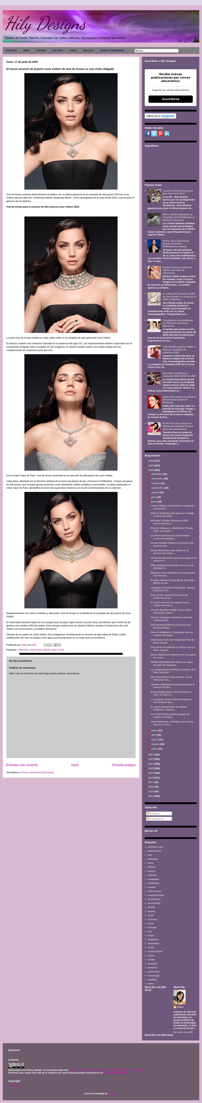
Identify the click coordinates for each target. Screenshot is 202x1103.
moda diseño (155, 951)
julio (154, 497)
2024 (151, 470)
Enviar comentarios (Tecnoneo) (37, 772)
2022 (151, 759)
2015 (151, 791)
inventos (152, 919)
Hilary (180, 1007)
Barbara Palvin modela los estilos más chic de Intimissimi (177, 270)
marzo (155, 739)
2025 (151, 465)
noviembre (157, 478)
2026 (151, 460)
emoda (151, 911)
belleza (151, 867)
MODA (26, 50)
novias (151, 959)
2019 (151, 773)
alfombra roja (155, 847)
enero (154, 748)
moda (61, 649)
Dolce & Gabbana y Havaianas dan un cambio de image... (171, 634)
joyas (54, 649)
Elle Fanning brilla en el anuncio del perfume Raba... (170, 626)
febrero (155, 744)
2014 (151, 796)
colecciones (35, 649)
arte (150, 855)
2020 (151, 768)
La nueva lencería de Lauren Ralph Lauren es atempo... (170, 537)
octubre (156, 483)
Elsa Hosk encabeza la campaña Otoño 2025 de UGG (179, 374)
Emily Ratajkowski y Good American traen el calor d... (170, 693)
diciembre (157, 474)
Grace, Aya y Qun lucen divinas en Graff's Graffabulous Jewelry (176, 243)
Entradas (153, 813)
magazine (153, 939)
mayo (154, 730)
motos (151, 955)
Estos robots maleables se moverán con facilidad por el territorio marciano (179, 217)
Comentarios (155, 818)
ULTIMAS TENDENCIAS (112, 50)
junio (154, 501)
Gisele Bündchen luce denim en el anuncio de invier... (169, 552)
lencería (152, 927)
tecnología (153, 975)
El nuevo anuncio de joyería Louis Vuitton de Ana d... (169, 604)
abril (154, 735)
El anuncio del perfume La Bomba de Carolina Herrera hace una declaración (178, 426)
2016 (151, 786)
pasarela (152, 963)
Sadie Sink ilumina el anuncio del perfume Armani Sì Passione (179, 400)
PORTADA (11, 50)
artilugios (153, 859)
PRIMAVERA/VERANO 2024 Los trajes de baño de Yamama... (171, 663)
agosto (155, 492)
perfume (152, 967)
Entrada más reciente (22, 765)
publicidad (153, 971)
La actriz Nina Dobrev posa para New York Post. (178, 192)
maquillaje (153, 943)
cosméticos (154, 899)
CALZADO (57, 50)
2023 (151, 754)
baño (150, 863)
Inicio (75, 765)
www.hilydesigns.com (116, 1072)
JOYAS (73, 50)
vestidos (152, 979)
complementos (156, 895)
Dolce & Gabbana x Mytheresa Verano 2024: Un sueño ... (171, 529)
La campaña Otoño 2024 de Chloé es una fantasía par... (171, 701)
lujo (150, 931)
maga (151, 935)
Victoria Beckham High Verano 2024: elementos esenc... (170, 611)
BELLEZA (88, 50)
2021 (151, 763)
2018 (151, 777)
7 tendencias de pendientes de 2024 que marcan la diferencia (178, 323)
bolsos (151, 871)
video (151, 983)
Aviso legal (13, 1085)
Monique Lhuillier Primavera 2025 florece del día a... (169, 522)
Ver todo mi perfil (183, 1032)
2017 (151, 782)
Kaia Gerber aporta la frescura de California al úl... (169, 596)
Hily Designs (45, 23)
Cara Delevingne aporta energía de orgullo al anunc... (169, 715)
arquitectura (154, 851)
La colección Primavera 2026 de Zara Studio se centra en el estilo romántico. (179, 296)
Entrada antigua (124, 765)
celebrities (22, 649)
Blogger (112, 1093)
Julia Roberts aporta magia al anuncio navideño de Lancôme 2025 (179, 349)
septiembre (158, 487)
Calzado (152, 875)
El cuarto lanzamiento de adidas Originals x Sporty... (168, 708)
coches (152, 887)
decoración (154, 903)
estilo (151, 915)
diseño (46, 649)
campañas (153, 879)
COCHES (41, 50)
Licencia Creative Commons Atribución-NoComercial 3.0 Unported (106, 1070)
